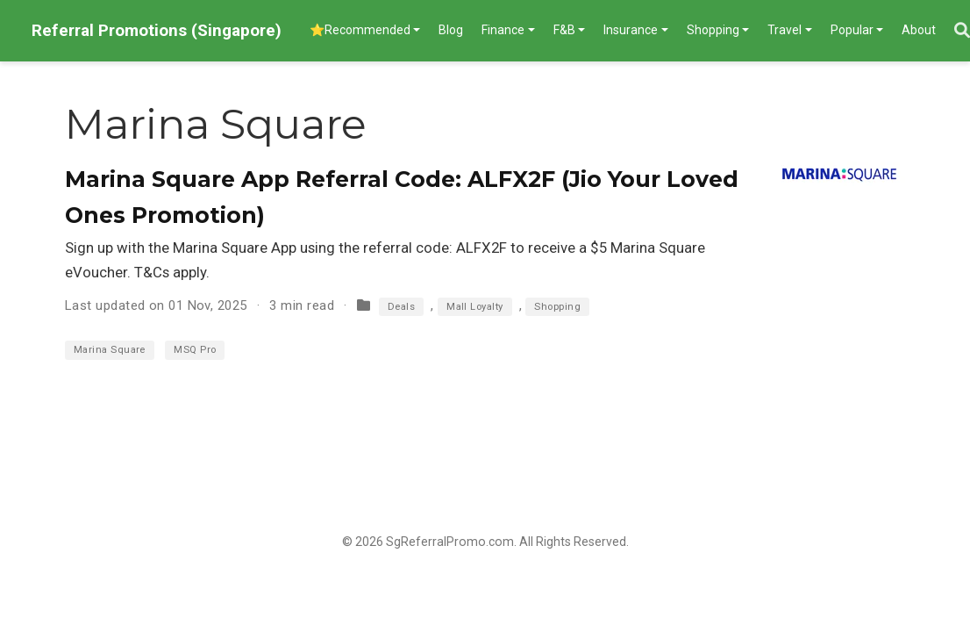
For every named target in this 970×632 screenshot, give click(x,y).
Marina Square (110, 350)
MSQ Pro (195, 350)
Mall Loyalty (474, 306)
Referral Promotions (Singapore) (157, 30)
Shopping (557, 306)
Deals (401, 306)
